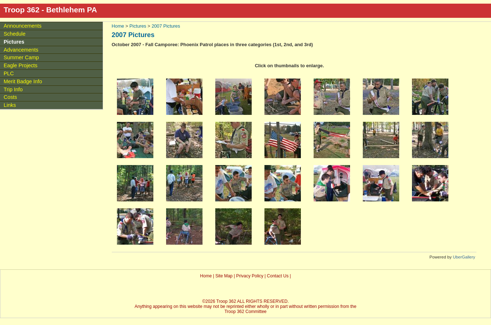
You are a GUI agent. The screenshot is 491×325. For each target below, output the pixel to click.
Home (118, 26)
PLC (9, 73)
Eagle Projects (21, 65)
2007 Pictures (166, 26)
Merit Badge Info (23, 81)
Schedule (14, 34)
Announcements (23, 26)
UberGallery (464, 257)
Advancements (21, 50)
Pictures (137, 26)
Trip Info (13, 89)
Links (10, 105)
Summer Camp (21, 57)
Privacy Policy (249, 275)
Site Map (223, 275)
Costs (10, 97)
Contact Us (277, 275)
